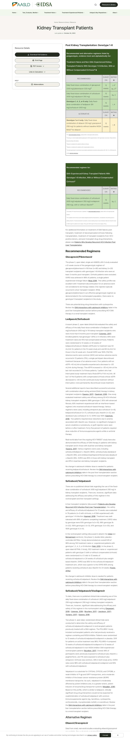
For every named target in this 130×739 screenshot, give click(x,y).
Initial (94, 456)
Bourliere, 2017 (56, 522)
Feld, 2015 (91, 465)
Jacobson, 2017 (70, 522)
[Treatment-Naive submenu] (56, 12)
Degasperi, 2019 (96, 519)
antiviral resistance (107, 147)
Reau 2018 (96, 255)
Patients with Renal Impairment (27, 675)
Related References (60, 639)
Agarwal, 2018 (77, 442)
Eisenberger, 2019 (70, 620)
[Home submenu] (16, 12)
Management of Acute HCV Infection (84, 675)
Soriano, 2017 (83, 522)
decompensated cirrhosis (58, 134)
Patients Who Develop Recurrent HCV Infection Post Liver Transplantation (78, 226)
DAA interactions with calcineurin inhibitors (92, 401)
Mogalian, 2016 (63, 578)
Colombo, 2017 (109, 296)
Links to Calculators (28, 84)
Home (56, 26)
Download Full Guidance (29, 66)
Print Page (31, 72)
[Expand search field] (95, 5)
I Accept (105, 735)
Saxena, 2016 (96, 522)
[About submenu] (117, 12)
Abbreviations (30, 97)
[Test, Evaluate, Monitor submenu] (38, 12)
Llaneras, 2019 (110, 519)
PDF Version (29, 78)
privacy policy (92, 735)
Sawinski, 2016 (56, 344)
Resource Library (108, 5)
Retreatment (105, 456)
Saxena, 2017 (107, 341)
